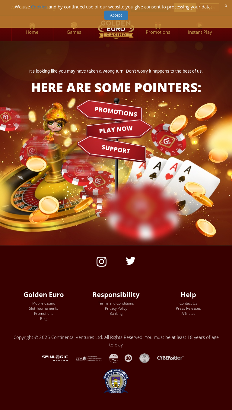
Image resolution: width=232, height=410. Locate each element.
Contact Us (188, 303)
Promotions (43, 313)
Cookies (39, 7)
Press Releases (188, 308)
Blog (43, 318)
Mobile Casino (43, 303)
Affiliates (188, 313)
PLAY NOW (116, 129)
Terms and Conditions (116, 303)
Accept (116, 15)
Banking (116, 313)
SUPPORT (116, 149)
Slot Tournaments (43, 308)
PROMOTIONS (116, 111)
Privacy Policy (116, 308)
